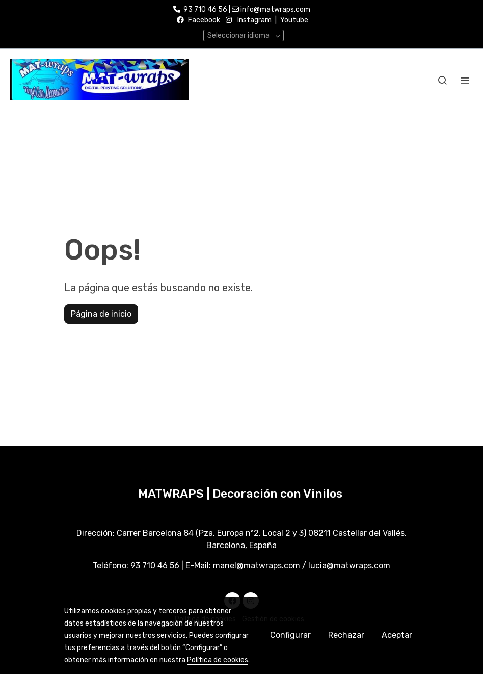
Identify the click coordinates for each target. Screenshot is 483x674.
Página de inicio (101, 314)
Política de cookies (217, 660)
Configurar (290, 635)
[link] (99, 79)
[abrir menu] (464, 80)
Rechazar (346, 635)
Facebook (204, 20)
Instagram (254, 20)
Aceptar (397, 635)
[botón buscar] (442, 80)
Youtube (294, 20)
